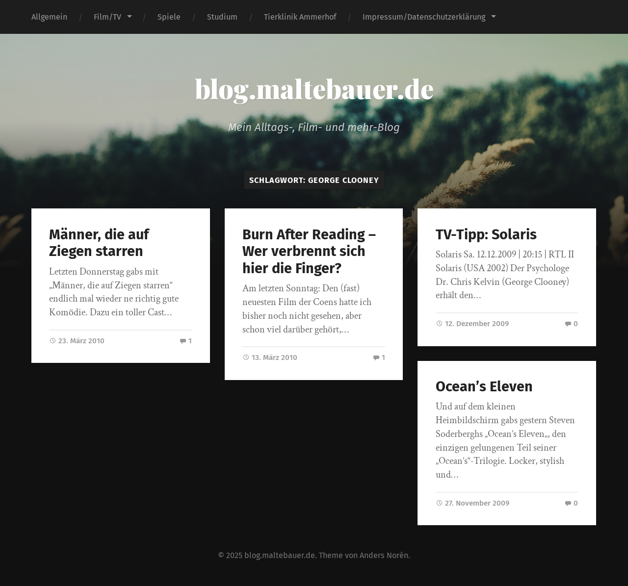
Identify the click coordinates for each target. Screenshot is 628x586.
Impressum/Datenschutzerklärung (424, 17)
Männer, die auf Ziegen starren (99, 243)
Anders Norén (384, 555)
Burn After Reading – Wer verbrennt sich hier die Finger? (309, 251)
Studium (222, 17)
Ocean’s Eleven (484, 386)
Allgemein (49, 17)
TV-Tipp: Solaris (486, 234)
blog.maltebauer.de (314, 88)
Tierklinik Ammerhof (300, 17)
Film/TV (107, 17)
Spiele (169, 17)
